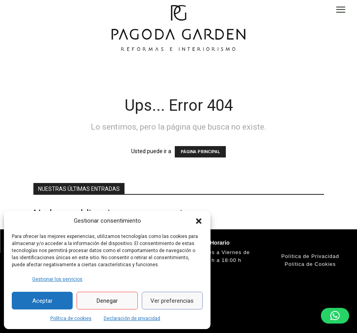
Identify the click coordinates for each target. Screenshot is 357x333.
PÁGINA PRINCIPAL (200, 151)
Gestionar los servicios (57, 279)
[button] (199, 221)
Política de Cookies (310, 264)
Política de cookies (71, 318)
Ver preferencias (172, 300)
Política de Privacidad (310, 256)
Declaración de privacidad (132, 318)
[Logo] (178, 27)
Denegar (107, 300)
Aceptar (42, 300)
